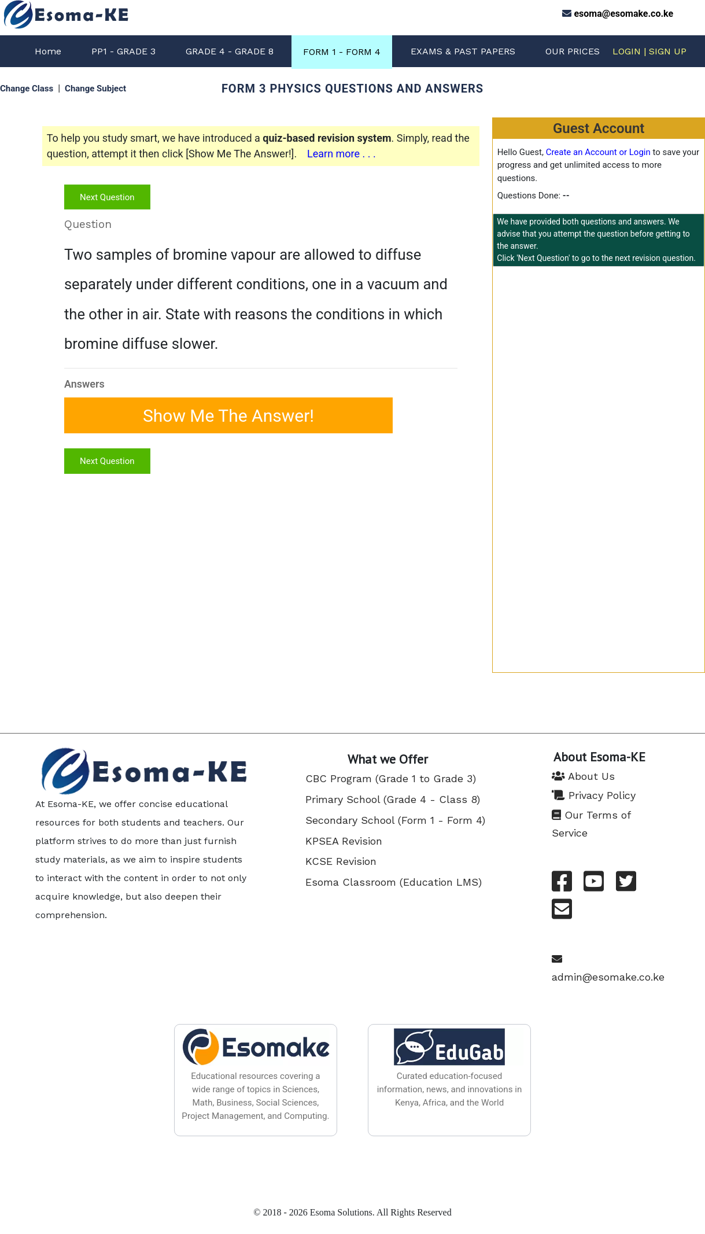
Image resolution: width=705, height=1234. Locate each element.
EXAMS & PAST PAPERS (463, 51)
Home (48, 51)
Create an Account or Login (598, 152)
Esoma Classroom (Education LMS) (393, 882)
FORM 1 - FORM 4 (342, 51)
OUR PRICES (572, 51)
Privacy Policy (594, 795)
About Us (583, 776)
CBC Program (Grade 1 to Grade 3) (390, 778)
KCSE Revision (341, 861)
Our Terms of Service (591, 824)
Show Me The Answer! (228, 415)
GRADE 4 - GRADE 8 (230, 51)
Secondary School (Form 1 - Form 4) (395, 820)
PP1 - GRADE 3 (123, 51)
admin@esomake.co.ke (608, 968)
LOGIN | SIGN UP (649, 51)
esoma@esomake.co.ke (623, 13)
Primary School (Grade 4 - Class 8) (392, 799)
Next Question (107, 197)
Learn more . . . (341, 154)
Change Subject (95, 88)
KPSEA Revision (343, 841)
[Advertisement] (598, 362)
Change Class (26, 88)
